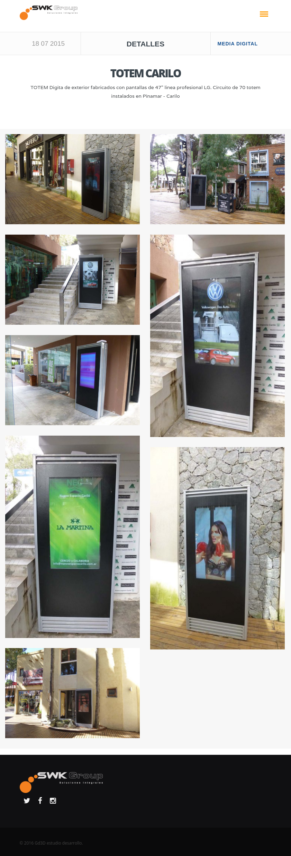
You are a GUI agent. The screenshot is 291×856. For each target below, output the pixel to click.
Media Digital (238, 43)
